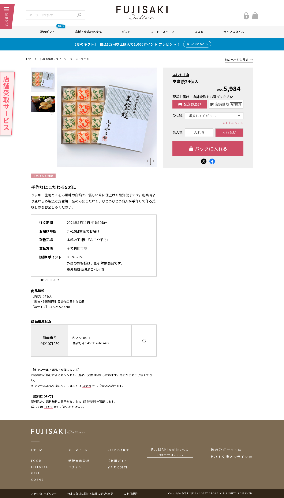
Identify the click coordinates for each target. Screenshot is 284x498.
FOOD (36, 461)
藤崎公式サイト (223, 449)
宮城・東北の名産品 (88, 32)
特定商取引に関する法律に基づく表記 (90, 493)
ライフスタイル (233, 32)
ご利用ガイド (117, 461)
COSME (37, 480)
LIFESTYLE (41, 467)
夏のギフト (52, 30)
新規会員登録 (79, 461)
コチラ (86, 386)
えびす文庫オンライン (229, 456)
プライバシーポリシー (44, 493)
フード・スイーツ (162, 32)
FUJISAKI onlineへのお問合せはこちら (170, 452)
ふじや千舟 (82, 59)
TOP (28, 59)
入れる (199, 132)
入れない (229, 132)
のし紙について (233, 122)
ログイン (75, 467)
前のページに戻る (236, 59)
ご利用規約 (131, 493)
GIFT (35, 473)
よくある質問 (117, 467)
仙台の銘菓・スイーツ (53, 59)
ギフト (126, 32)
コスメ (198, 32)
